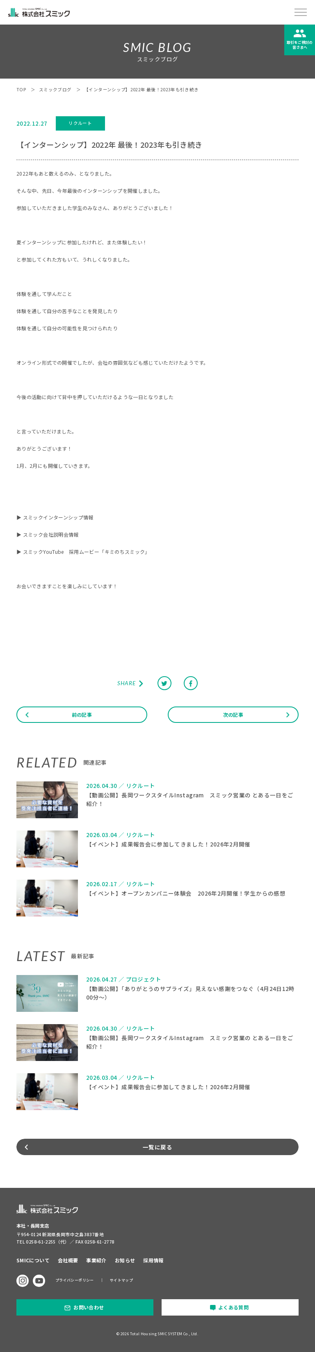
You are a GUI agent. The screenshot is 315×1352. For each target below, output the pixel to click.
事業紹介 (96, 1260)
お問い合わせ (88, 1307)
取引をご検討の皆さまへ (300, 45)
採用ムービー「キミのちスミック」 (109, 551)
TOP (21, 89)
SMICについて (33, 1260)
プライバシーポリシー (74, 1280)
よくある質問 (233, 1307)
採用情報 (153, 1260)
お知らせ (125, 1260)
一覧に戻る (157, 1147)
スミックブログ (55, 89)
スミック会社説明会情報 (51, 534)
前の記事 (82, 714)
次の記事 (233, 714)
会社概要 (68, 1260)
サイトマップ (121, 1280)
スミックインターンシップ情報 (58, 517)
